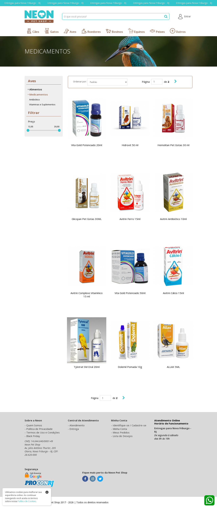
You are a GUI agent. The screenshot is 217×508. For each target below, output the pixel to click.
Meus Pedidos (121, 432)
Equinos (136, 31)
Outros (178, 31)
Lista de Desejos (123, 436)
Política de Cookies (27, 501)
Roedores (91, 31)
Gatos (51, 31)
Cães (32, 31)
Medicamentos (38, 94)
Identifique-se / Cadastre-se (129, 425)
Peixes (157, 31)
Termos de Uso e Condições (43, 432)
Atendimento (77, 425)
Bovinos (114, 31)
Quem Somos (34, 425)
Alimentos (35, 89)
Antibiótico (34, 99)
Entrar (184, 16)
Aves (70, 31)
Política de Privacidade (39, 429)
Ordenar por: (79, 81)
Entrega (74, 429)
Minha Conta (120, 429)
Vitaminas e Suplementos (42, 104)
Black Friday (33, 436)
